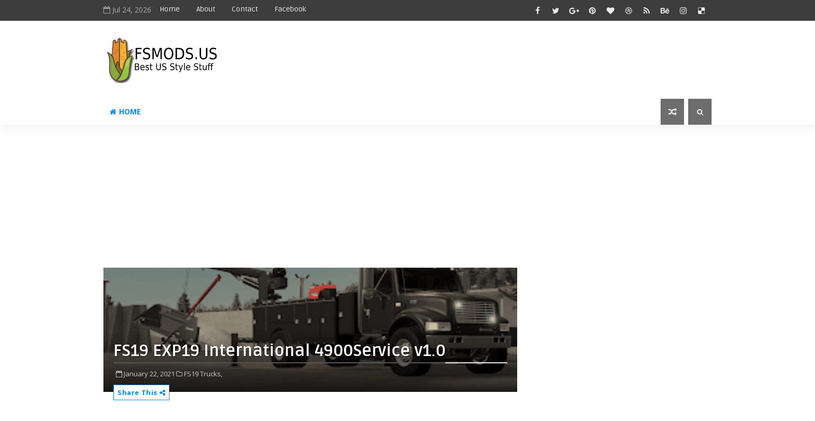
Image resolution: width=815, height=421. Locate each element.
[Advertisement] (355, 200)
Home (170, 9)
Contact (245, 9)
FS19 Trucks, (203, 373)
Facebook (290, 9)
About (205, 9)
